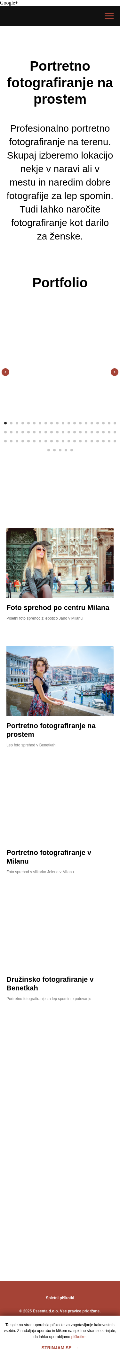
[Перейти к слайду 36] (92, 432)
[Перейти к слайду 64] (66, 450)
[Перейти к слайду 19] (109, 423)
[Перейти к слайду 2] (11, 423)
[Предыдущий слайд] (5, 372)
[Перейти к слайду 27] (40, 432)
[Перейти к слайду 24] (22, 432)
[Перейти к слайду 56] (92, 441)
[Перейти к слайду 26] (34, 432)
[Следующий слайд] (114, 372)
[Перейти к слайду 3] (17, 423)
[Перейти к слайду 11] (63, 423)
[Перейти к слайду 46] (34, 441)
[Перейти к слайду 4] (22, 423)
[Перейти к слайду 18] (103, 423)
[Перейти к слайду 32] (69, 432)
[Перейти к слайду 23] (17, 432)
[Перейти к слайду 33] (74, 432)
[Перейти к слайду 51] (63, 441)
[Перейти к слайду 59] (109, 441)
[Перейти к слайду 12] (69, 423)
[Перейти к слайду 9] (51, 423)
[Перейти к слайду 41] (5, 441)
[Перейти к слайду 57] (97, 441)
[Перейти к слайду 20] (115, 423)
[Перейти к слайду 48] (45, 441)
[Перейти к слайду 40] (115, 432)
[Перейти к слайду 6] (34, 423)
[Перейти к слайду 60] (115, 441)
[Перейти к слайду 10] (57, 423)
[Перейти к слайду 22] (11, 432)
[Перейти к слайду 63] (60, 450)
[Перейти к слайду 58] (103, 441)
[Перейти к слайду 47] (40, 441)
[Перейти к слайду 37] (97, 432)
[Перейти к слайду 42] (11, 441)
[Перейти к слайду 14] (80, 423)
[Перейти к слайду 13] (74, 423)
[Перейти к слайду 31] (63, 432)
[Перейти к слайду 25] (28, 432)
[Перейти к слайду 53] (74, 441)
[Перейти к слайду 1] (5, 423)
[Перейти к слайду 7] (40, 423)
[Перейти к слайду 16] (92, 423)
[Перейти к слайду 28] (45, 432)
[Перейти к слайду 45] (28, 441)
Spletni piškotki (60, 1298)
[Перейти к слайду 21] (5, 432)
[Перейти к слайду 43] (17, 441)
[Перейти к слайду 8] (45, 423)
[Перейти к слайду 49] (51, 441)
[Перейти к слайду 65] (71, 450)
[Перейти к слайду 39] (109, 432)
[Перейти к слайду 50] (57, 441)
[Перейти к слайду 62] (54, 450)
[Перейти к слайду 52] (69, 441)
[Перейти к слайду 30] (57, 432)
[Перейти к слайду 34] (80, 432)
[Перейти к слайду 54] (80, 441)
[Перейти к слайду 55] (86, 441)
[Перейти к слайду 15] (86, 423)
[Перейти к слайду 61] (48, 450)
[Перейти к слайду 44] (22, 441)
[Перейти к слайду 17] (97, 423)
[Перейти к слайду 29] (51, 432)
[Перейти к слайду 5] (28, 423)
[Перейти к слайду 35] (86, 432)
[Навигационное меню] (109, 16)
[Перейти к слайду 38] (103, 432)
